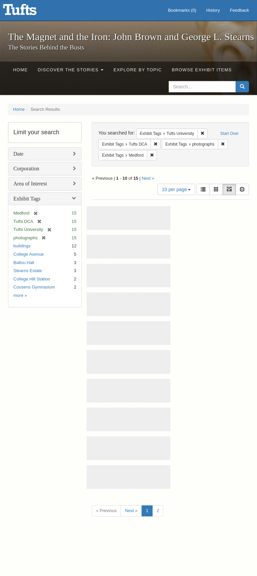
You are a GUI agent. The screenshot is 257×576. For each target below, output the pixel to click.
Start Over (229, 133)
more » (20, 295)
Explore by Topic (137, 69)
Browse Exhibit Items (202, 69)
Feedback (239, 10)
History (213, 10)
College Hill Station (31, 278)
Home (20, 69)
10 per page (176, 189)
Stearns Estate (27, 270)
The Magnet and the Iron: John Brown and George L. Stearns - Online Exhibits (28, 11)
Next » (148, 178)
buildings (21, 245)
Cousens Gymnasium (34, 287)
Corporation (26, 168)
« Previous (106, 510)
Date (18, 154)
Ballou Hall (23, 262)
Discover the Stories (71, 69)
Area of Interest (30, 183)
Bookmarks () (182, 10)
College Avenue (28, 254)
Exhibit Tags (26, 198)
